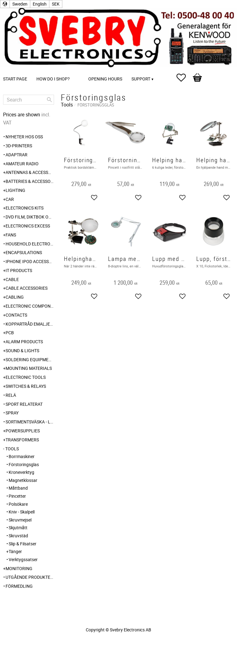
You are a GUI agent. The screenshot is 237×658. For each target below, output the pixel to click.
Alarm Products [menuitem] (24, 341)
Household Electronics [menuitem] (30, 244)
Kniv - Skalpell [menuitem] (22, 512)
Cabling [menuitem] (15, 297)
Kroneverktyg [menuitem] (21, 472)
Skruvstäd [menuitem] (18, 536)
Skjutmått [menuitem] (18, 527)
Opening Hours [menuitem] (105, 79)
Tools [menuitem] (12, 449)
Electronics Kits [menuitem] (25, 208)
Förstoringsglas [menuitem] (24, 464)
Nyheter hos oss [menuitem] (24, 137)
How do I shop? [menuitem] (53, 79)
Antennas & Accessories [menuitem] (30, 172)
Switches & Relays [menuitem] (26, 386)
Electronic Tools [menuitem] (26, 377)
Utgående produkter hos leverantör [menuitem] (30, 577)
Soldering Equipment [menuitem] (30, 359)
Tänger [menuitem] (15, 551)
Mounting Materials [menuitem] (29, 368)
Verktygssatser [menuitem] (23, 559)
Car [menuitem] (10, 199)
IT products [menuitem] (19, 270)
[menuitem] (80, 70)
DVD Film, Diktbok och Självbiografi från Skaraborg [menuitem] (30, 217)
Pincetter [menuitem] (17, 496)
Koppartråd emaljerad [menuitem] (30, 324)
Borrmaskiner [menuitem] (22, 456)
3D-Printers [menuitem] (19, 146)
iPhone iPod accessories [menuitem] (30, 261)
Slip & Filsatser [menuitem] (22, 544)
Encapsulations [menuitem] (24, 252)
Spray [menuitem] (12, 413)
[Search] (49, 99)
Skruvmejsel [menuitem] (20, 520)
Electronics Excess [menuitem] (28, 226)
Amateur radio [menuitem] (22, 164)
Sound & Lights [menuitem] (22, 350)
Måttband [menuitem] (18, 488)
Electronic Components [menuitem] (30, 306)
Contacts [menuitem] (16, 315)
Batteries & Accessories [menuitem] (30, 181)
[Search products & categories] (28, 100)
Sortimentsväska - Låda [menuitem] (30, 422)
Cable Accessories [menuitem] (27, 288)
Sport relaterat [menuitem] (24, 404)
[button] (184, 77)
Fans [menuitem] (11, 235)
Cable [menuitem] (12, 279)
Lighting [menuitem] (15, 190)
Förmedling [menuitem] (19, 586)
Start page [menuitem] (15, 79)
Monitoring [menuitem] (19, 568)
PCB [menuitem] (10, 332)
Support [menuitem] (140, 79)
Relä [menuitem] (11, 395)
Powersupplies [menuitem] (23, 431)
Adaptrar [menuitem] (16, 155)
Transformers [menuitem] (22, 440)
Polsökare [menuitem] (18, 504)
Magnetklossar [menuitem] (23, 480)
